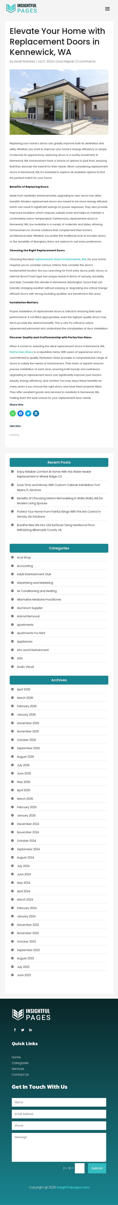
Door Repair (65, 61)
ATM (19, 658)
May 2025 (23, 782)
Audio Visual (25, 667)
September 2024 (28, 849)
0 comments (86, 61)
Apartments (25, 625)
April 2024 (23, 891)
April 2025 (23, 790)
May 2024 (23, 883)
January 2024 (26, 916)
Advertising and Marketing (35, 583)
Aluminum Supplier (30, 608)
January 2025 (26, 815)
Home (16, 1057)
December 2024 (28, 824)
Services (18, 1069)
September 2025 (28, 748)
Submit (97, 1168)
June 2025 (24, 773)
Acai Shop (24, 557)
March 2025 (25, 799)
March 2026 (25, 698)
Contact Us (20, 1075)
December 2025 (28, 723)
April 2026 (23, 689)
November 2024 (28, 832)
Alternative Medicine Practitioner (39, 599)
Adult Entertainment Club (34, 574)
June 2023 (24, 975)
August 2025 (25, 757)
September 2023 (28, 950)
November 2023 (28, 933)
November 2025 (28, 731)
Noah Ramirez (24, 61)
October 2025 (26, 740)
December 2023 (28, 925)
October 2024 (26, 841)
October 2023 (26, 942)
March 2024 (25, 899)
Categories (20, 1063)
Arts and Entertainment (33, 650)
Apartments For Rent (31, 633)
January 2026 (26, 715)
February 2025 (27, 807)
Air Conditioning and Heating (37, 591)
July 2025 (23, 765)
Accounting (25, 566)
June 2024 (24, 874)
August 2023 (25, 958)
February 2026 (27, 706)
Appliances (24, 641)
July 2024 (23, 866)
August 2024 (25, 857)
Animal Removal (28, 616)
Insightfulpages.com (73, 1187)
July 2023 (23, 967)
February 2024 (27, 908)
